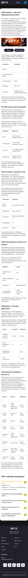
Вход (2, 546)
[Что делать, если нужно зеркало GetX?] (14, 495)
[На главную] (14, 529)
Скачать (3, 549)
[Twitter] (18, 565)
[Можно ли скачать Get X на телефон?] (14, 508)
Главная (3, 538)
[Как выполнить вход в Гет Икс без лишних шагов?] (14, 501)
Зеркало (3, 540)
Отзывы (16, 543)
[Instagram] (23, 565)
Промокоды (17, 540)
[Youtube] (14, 565)
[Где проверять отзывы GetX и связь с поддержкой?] (14, 515)
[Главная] (4, 2)
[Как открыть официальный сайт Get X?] (14, 482)
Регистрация (5, 543)
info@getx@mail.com (7, 559)
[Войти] (9, 50)
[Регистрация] (19, 50)
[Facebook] (9, 565)
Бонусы (16, 538)
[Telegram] (5, 565)
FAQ (15, 546)
